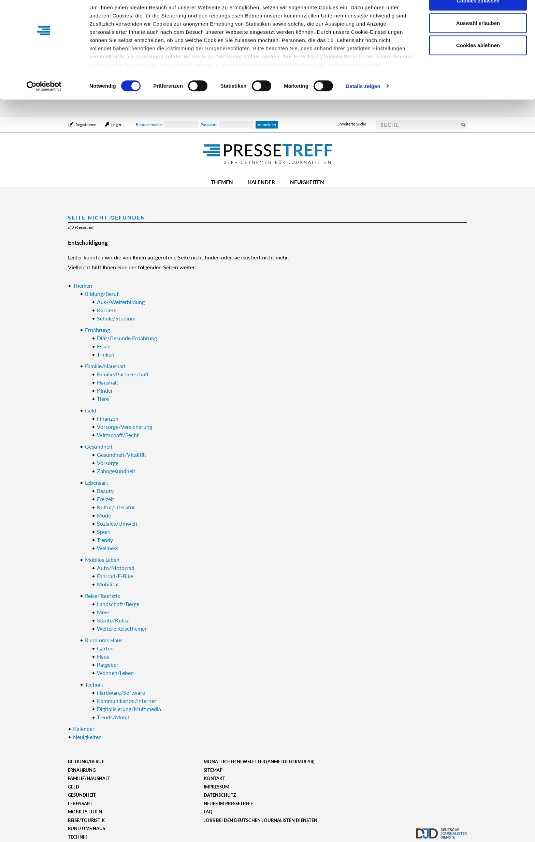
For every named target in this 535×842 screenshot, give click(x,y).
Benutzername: (167, 124)
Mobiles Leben (85, 811)
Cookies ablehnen (478, 62)
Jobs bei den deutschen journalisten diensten (260, 820)
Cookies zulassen (478, 18)
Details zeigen (363, 103)
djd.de (441, 830)
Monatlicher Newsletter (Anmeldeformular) (259, 761)
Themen (222, 182)
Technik (77, 837)
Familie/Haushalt (89, 778)
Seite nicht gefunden (106, 217)
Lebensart (80, 803)
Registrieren (86, 124)
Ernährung (82, 770)
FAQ (208, 811)
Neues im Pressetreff (228, 803)
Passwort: (227, 124)
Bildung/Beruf (86, 761)
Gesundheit (82, 795)
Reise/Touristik (86, 820)
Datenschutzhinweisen (271, 82)
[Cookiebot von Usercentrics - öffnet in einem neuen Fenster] (44, 104)
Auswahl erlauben (478, 40)
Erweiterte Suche (351, 124)
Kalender (261, 182)
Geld (73, 787)
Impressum (216, 787)
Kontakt (214, 778)
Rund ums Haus (86, 828)
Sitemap (213, 770)
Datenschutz (220, 795)
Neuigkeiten (307, 182)
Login (115, 124)
